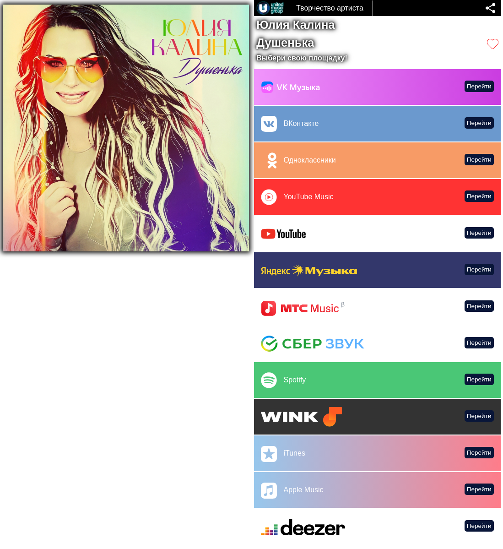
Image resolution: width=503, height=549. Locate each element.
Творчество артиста (329, 8)
